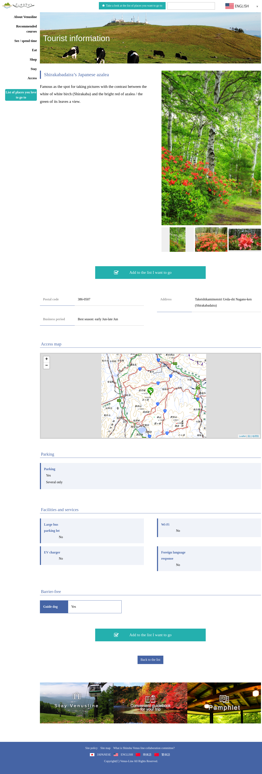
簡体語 (147, 754)
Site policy (91, 748)
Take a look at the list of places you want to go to (132, 5)
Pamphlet (224, 702)
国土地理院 (253, 436)
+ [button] (46, 359)
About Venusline (25, 17)
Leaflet (242, 436)
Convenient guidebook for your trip (150, 702)
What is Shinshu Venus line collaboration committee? (144, 748)
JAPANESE (104, 754)
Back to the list (150, 659)
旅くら (77, 702)
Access (32, 78)
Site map (105, 748)
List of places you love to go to (21, 95)
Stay (34, 69)
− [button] (46, 366)
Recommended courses (26, 29)
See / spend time (25, 41)
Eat (34, 50)
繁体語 (165, 754)
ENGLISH (127, 754)
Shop (33, 59)
